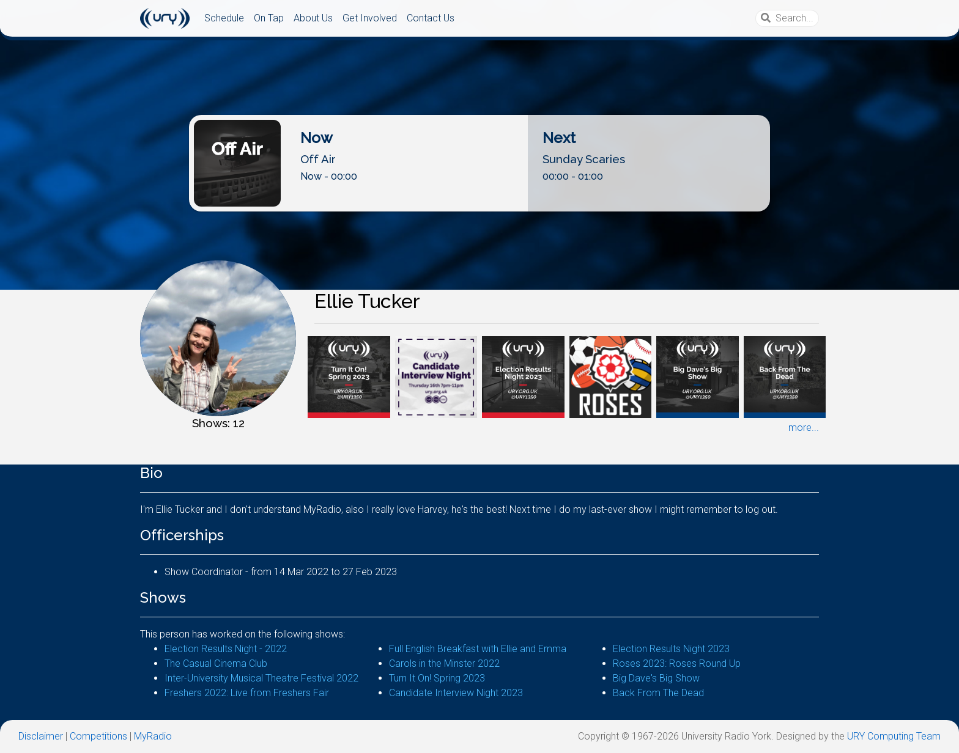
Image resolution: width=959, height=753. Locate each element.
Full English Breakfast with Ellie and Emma (477, 649)
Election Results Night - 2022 (226, 649)
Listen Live (480, 201)
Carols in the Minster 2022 (444, 663)
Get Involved (369, 18)
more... (803, 427)
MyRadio (153, 736)
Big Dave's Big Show (656, 678)
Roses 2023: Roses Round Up (677, 663)
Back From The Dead (658, 693)
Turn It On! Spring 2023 (437, 678)
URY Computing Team (894, 736)
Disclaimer (40, 736)
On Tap (269, 18)
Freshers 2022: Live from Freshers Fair (247, 693)
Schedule (224, 18)
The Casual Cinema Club (216, 663)
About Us (313, 18)
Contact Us (430, 18)
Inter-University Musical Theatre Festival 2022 (261, 678)
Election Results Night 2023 (671, 649)
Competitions (98, 736)
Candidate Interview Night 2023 (456, 693)
